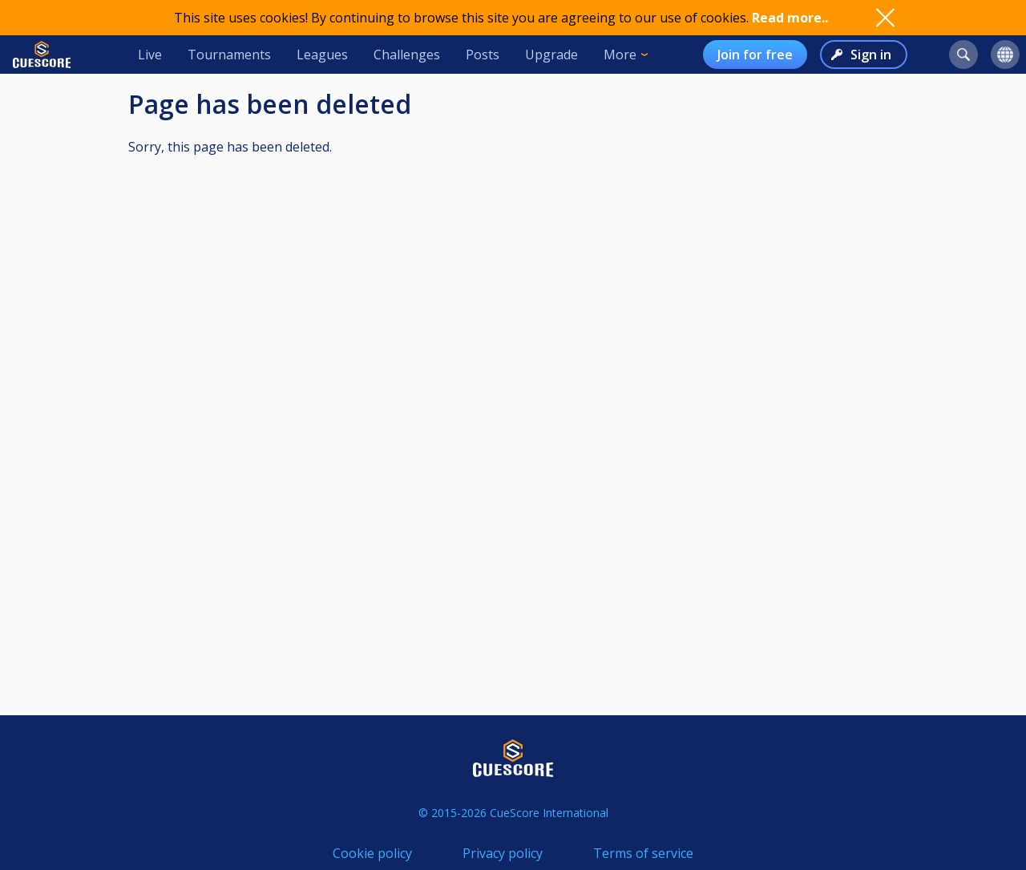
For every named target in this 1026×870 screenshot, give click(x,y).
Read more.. (790, 17)
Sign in (870, 54)
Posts (482, 54)
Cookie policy (372, 853)
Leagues (322, 54)
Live (150, 54)
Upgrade (551, 54)
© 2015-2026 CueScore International (513, 812)
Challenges (407, 54)
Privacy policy (503, 853)
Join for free (755, 54)
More (620, 54)
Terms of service (643, 853)
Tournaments (229, 54)
